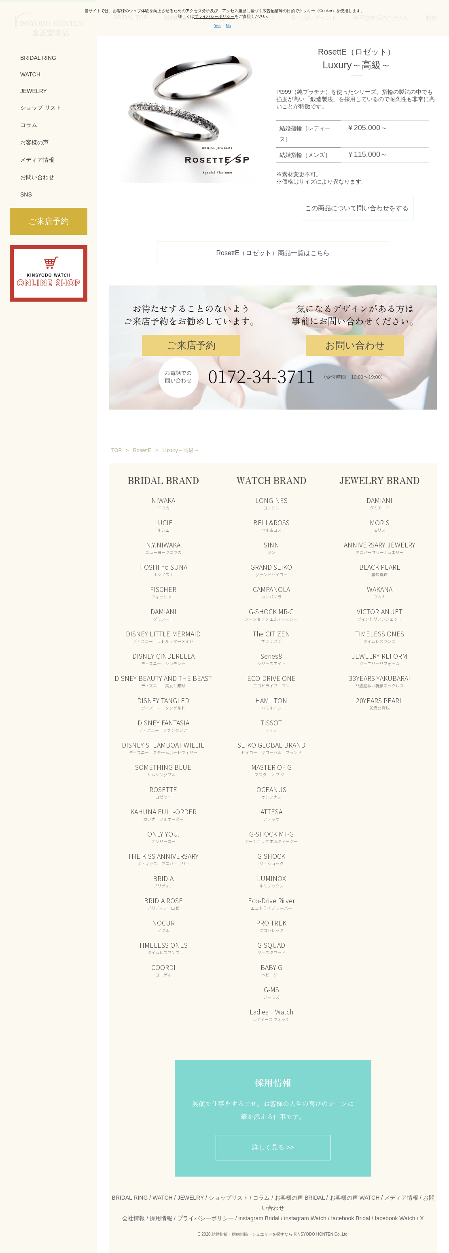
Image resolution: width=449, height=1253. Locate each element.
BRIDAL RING (38, 58)
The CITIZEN (271, 636)
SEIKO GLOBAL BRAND (271, 747)
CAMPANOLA (271, 591)
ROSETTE (163, 791)
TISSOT (271, 725)
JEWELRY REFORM (379, 658)
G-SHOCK (271, 858)
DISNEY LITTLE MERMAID (163, 636)
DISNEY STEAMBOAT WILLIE (163, 747)
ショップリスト (228, 1197)
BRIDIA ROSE (163, 903)
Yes (217, 25)
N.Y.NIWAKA (163, 547)
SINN (271, 547)
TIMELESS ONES (163, 947)
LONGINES (271, 502)
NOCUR (163, 925)
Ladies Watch (271, 1014)
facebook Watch (395, 1217)
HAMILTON (271, 702)
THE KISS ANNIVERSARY (163, 858)
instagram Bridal (258, 1217)
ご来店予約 (191, 344)
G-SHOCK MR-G (271, 613)
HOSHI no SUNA (163, 569)
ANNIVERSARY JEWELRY (379, 547)
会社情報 (133, 1217)
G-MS (271, 991)
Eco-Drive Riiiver (271, 903)
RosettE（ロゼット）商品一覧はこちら (273, 252)
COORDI (163, 969)
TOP (116, 450)
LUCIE (163, 524)
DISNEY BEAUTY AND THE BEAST (163, 680)
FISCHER (163, 591)
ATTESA (271, 814)
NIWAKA (163, 502)
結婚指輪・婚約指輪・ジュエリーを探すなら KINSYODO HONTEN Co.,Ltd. (280, 1234)
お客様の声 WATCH (355, 1197)
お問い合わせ (37, 177)
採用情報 (161, 1217)
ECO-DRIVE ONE (271, 680)
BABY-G (271, 969)
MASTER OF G (271, 769)
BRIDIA (163, 880)
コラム (28, 125)
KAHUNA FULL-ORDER (163, 814)
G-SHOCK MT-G (271, 836)
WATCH (30, 74)
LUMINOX (271, 880)
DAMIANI (163, 613)
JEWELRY (33, 91)
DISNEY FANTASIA (163, 725)
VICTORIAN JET (379, 613)
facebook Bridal (350, 1217)
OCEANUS (271, 791)
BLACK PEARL (379, 569)
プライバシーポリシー (205, 1217)
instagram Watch (305, 1217)
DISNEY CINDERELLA (163, 658)
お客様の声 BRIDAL (300, 1197)
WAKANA (379, 591)
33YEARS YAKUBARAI (379, 680)
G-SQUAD (271, 947)
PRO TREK (271, 925)
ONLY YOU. (163, 836)
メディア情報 (37, 159)
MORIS (380, 524)
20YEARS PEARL (379, 702)
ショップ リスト (40, 107)
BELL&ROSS (271, 524)
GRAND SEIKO (271, 569)
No (228, 25)
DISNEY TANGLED (163, 702)
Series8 (271, 658)
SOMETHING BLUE (163, 769)
